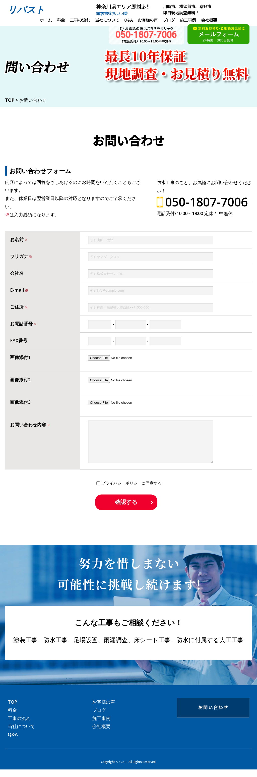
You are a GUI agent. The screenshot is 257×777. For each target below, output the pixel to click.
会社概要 (209, 20)
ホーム (46, 20)
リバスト (26, 9)
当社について (107, 20)
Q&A (128, 20)
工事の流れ (80, 20)
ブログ (169, 20)
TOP (12, 709)
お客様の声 (148, 20)
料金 (61, 20)
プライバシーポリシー (121, 490)
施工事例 (188, 20)
